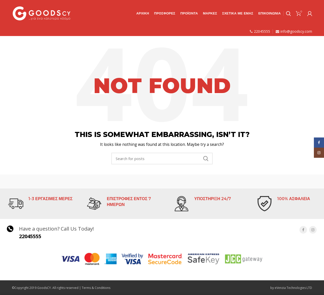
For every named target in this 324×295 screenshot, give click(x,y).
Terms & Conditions (96, 288)
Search (205, 158)
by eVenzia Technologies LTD (291, 288)
